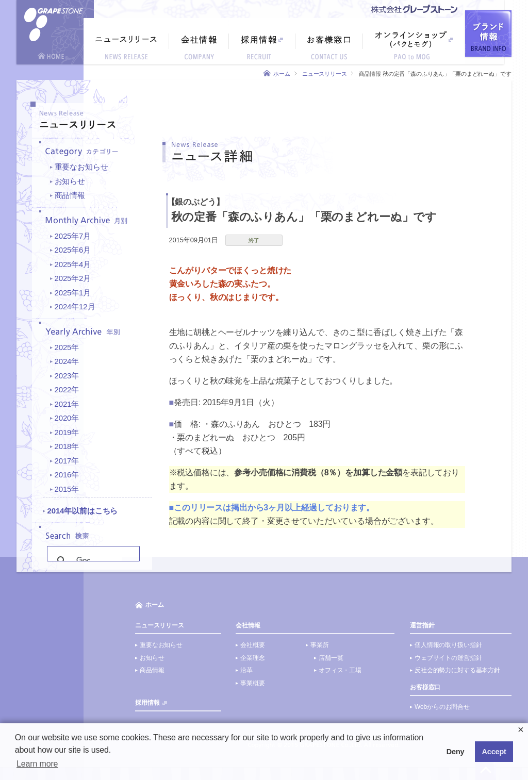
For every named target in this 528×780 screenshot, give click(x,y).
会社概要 (252, 645)
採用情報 (147, 702)
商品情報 (70, 195)
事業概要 (252, 683)
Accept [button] (494, 752)
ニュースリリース (324, 74)
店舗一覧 (331, 657)
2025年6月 (73, 249)
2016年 (67, 474)
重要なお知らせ (81, 166)
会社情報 (248, 625)
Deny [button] (456, 752)
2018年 (67, 446)
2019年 (67, 432)
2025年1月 (73, 292)
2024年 (67, 361)
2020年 (67, 417)
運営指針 (422, 625)
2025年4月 (73, 264)
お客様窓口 (425, 687)
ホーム (281, 74)
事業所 (319, 645)
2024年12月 (75, 306)
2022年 (67, 389)
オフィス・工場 (340, 670)
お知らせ (70, 181)
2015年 (67, 489)
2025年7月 (73, 235)
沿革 (246, 670)
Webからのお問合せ (442, 706)
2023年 (67, 375)
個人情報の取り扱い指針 (448, 645)
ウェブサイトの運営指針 (448, 657)
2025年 (67, 347)
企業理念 (252, 657)
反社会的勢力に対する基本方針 (457, 670)
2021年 (67, 404)
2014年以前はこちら (82, 510)
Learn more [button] (37, 763)
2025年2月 (73, 278)
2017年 (67, 460)
